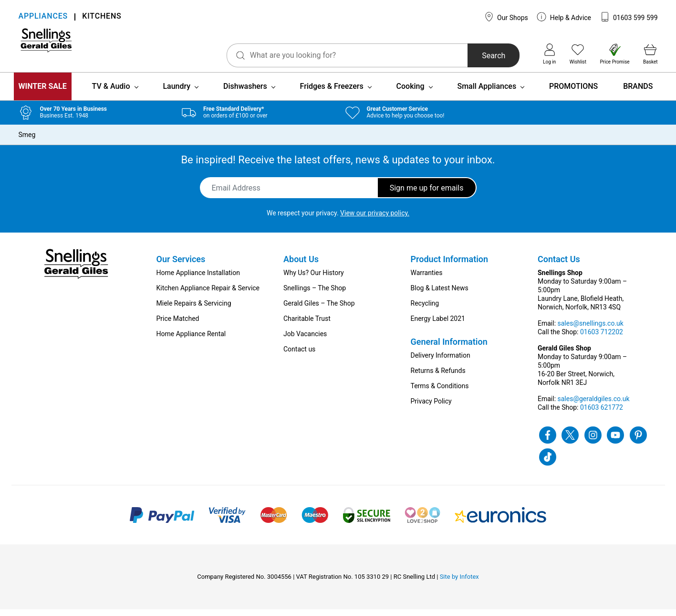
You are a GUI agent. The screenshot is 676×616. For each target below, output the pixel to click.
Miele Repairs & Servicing (193, 310)
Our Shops (506, 16)
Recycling (425, 310)
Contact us (299, 356)
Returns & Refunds (438, 377)
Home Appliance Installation (198, 279)
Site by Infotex (459, 583)
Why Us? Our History (313, 279)
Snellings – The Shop (314, 294)
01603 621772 (601, 414)
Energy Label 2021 (438, 325)
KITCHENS (101, 17)
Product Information (450, 266)
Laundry (176, 92)
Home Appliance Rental (191, 340)
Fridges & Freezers (332, 92)
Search (462, 55)
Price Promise (615, 53)
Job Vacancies (305, 340)
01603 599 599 (629, 16)
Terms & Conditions (440, 392)
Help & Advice (564, 16)
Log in (549, 53)
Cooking (410, 92)
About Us (301, 266)
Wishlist (578, 53)
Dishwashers (245, 92)
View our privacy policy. (374, 219)
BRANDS (638, 92)
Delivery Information (440, 362)
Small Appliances (486, 92)
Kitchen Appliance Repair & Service (208, 294)
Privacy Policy (431, 408)
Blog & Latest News (439, 294)
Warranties (427, 279)
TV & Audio (111, 92)
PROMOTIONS (573, 92)
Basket (650, 53)
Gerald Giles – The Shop (319, 310)
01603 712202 (601, 338)
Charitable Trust (307, 325)
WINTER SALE (43, 92)
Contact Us (559, 266)
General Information (449, 348)
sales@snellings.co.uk (591, 330)
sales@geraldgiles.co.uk (594, 405)
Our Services (181, 266)
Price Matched (177, 325)
